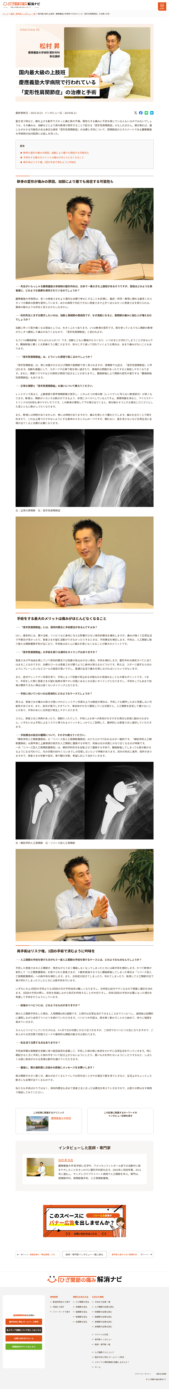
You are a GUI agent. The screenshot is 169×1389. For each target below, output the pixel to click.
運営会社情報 (161, 1374)
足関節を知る (81, 1321)
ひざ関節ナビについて (104, 1352)
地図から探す (58, 1306)
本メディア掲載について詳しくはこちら (23, 1330)
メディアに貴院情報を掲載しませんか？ (112, 1362)
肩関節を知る (81, 1316)
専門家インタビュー (103, 1339)
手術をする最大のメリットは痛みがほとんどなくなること (53, 157)
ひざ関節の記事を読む (104, 1306)
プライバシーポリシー (143, 1374)
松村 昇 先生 (65, 1160)
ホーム (5, 13)
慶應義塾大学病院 (61, 1118)
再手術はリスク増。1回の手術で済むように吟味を (49, 162)
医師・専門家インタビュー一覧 (23, 13)
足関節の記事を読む (103, 1326)
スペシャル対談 (101, 1334)
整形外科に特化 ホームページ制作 (23, 1321)
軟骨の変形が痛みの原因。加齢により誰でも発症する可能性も (56, 152)
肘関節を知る (81, 1306)
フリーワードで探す (61, 1311)
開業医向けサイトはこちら (23, 1346)
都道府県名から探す (61, 1301)
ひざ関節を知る (82, 1301)
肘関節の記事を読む (103, 1311)
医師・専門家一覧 (102, 1344)
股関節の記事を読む (103, 1316)
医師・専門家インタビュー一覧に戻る (84, 1254)
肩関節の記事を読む (103, 1321)
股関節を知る (81, 1311)
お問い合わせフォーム (24, 1338)
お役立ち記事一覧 (102, 1301)
